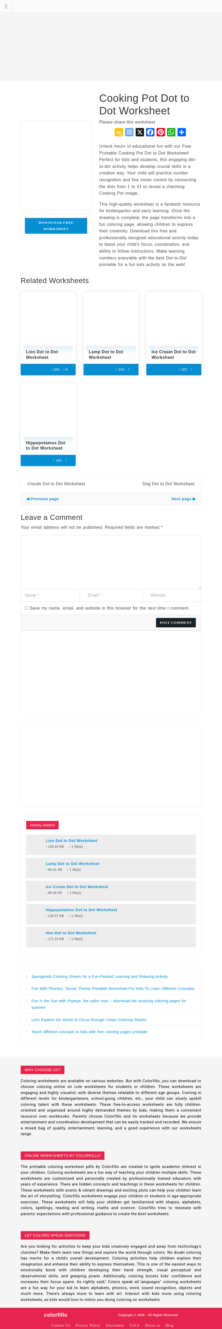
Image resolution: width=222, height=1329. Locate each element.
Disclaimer (115, 1325)
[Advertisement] (111, 40)
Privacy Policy (88, 1325)
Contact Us (60, 1325)
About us (152, 1325)
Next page (181, 499)
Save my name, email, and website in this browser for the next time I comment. (110, 608)
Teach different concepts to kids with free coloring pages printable (89, 1031)
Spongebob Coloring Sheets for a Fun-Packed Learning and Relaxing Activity (99, 976)
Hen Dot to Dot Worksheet (71, 933)
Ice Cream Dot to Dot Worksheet (77, 887)
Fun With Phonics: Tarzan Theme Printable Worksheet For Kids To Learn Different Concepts (113, 988)
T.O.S (134, 1325)
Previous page (45, 499)
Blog (169, 1325)
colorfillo (55, 1315)
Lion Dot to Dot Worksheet (71, 841)
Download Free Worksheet (55, 226)
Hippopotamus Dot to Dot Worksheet (81, 910)
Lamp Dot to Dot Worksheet (72, 864)
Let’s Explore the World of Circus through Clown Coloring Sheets (88, 1019)
